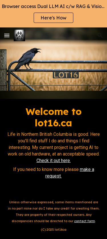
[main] (53, 145)
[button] (7, 35)
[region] (53, 13)
